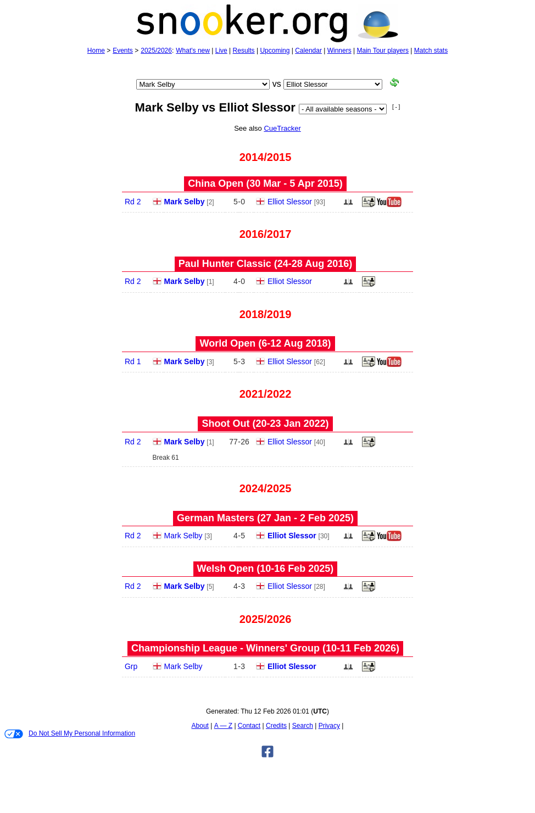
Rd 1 (133, 361)
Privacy (329, 726)
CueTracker (282, 128)
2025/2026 (156, 50)
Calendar (308, 50)
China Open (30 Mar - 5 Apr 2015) (265, 183)
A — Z (223, 726)
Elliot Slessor (290, 201)
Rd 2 (133, 201)
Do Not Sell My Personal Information (69, 734)
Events (123, 50)
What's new (193, 50)
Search (302, 726)
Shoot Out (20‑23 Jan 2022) (265, 423)
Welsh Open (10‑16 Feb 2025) (265, 568)
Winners (339, 50)
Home (96, 50)
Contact (249, 726)
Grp (131, 666)
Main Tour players (383, 50)
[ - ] (396, 107)
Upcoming (274, 50)
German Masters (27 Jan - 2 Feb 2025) (265, 518)
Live (221, 50)
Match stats (431, 50)
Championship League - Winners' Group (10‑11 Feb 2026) (265, 648)
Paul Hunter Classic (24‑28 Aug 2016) (265, 263)
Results (244, 50)
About (200, 726)
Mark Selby (184, 201)
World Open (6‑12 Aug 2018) (265, 343)
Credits (276, 726)
